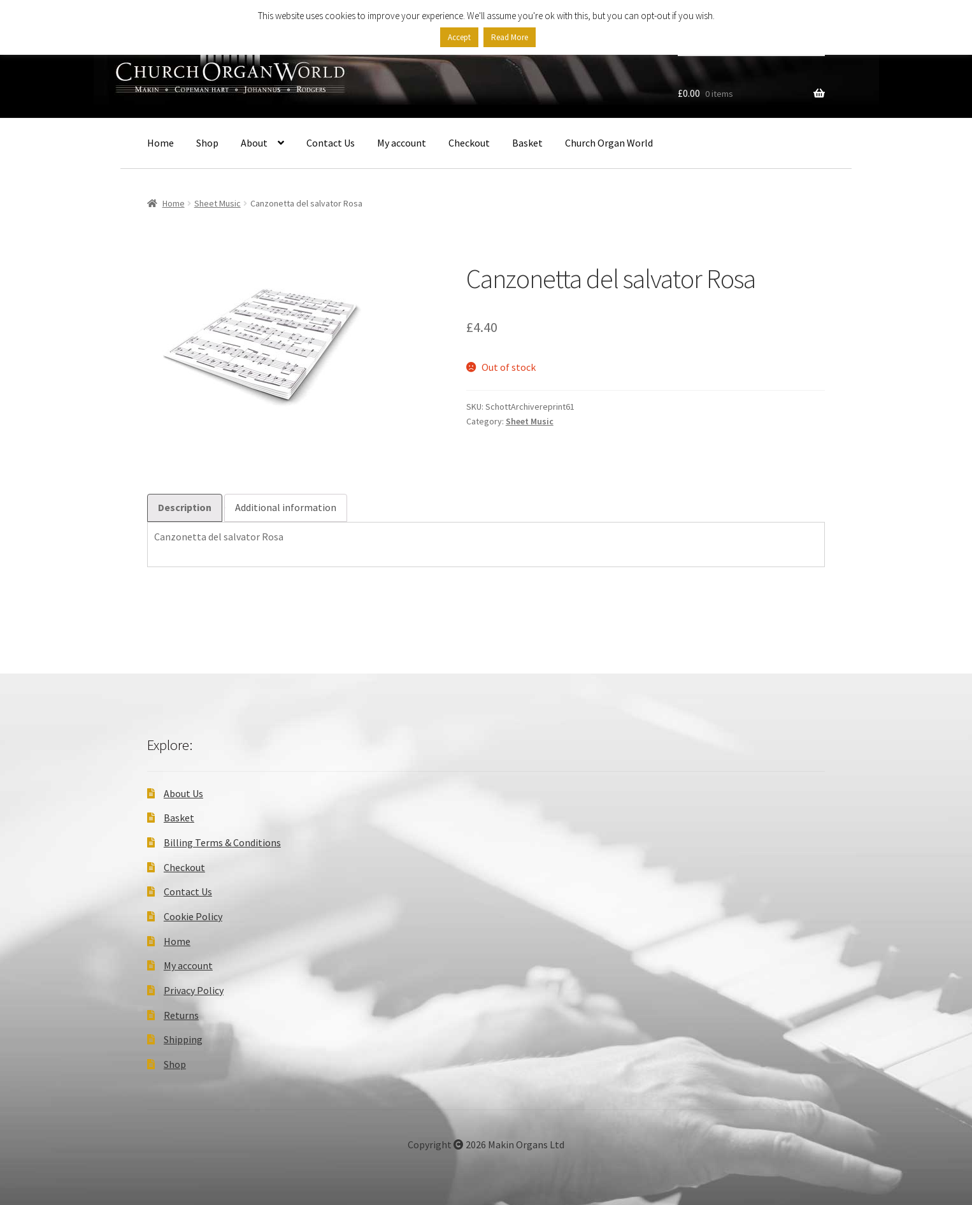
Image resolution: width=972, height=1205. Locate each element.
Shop (207, 142)
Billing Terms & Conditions (222, 842)
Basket (527, 142)
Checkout (469, 142)
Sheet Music (217, 203)
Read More (509, 37)
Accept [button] (459, 37)
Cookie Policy (193, 916)
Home (160, 142)
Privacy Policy (194, 990)
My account (401, 142)
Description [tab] (184, 507)
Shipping (183, 1039)
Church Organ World (609, 142)
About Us (183, 793)
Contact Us (330, 142)
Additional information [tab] (285, 507)
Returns (181, 1015)
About (254, 142)
